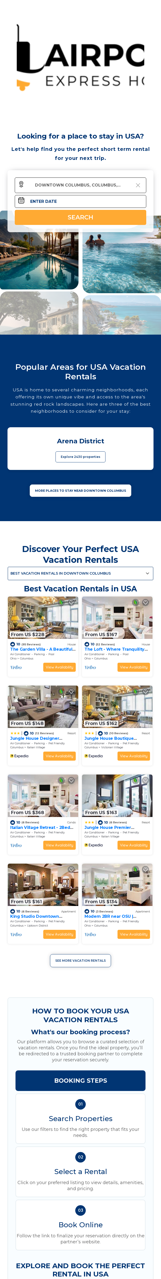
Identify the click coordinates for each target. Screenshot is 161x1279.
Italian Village (36, 747)
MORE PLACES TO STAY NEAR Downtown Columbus (80, 491)
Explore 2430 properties (80, 457)
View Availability (59, 667)
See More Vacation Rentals (80, 960)
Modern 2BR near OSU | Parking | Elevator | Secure (111, 918)
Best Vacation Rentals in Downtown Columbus (60, 573)
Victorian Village (112, 747)
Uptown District (37, 925)
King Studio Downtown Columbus (34, 918)
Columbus (26, 658)
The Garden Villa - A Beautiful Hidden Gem (41, 651)
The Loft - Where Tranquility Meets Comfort (114, 651)
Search (80, 217)
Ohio (13, 658)
